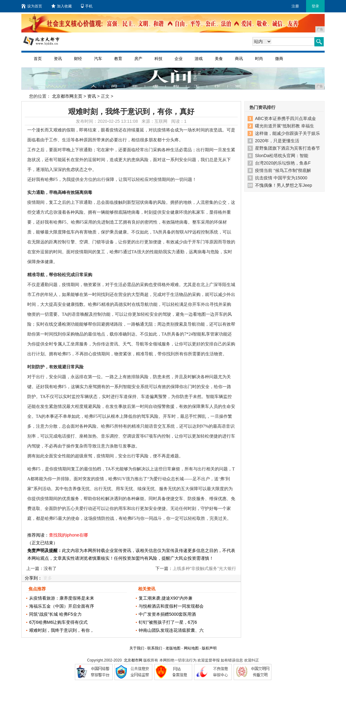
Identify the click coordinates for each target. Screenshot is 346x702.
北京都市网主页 (67, 96)
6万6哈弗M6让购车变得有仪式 (58, 622)
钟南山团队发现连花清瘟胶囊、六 (171, 630)
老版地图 (173, 648)
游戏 (199, 58)
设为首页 (31, 6)
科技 (158, 58)
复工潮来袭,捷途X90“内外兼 (165, 598)
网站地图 (191, 648)
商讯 (239, 58)
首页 (38, 58)
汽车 (98, 58)
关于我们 (136, 648)
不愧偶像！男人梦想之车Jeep (283, 185)
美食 (219, 58)
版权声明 (209, 648)
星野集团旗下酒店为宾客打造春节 (287, 148)
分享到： (33, 578)
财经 (78, 58)
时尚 (259, 58)
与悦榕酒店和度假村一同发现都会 (171, 606)
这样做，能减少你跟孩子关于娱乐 (287, 133)
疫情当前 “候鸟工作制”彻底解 (283, 170)
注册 (295, 6)
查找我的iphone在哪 (68, 535)
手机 (87, 6)
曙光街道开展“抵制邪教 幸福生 (284, 125)
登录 (315, 6)
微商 (279, 58)
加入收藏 (61, 6)
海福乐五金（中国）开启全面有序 (61, 606)
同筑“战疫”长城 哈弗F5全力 (55, 614)
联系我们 (154, 648)
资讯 (58, 58)
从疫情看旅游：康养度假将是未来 (61, 598)
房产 (138, 58)
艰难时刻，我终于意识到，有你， (61, 630)
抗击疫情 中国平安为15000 (281, 177)
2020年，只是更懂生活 (277, 140)
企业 (179, 58)
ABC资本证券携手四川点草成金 (285, 118)
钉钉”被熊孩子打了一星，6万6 (168, 622)
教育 (118, 58)
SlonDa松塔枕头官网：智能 (281, 155)
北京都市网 (133, 660)
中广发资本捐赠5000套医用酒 (167, 614)
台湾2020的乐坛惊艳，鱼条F (283, 163)
